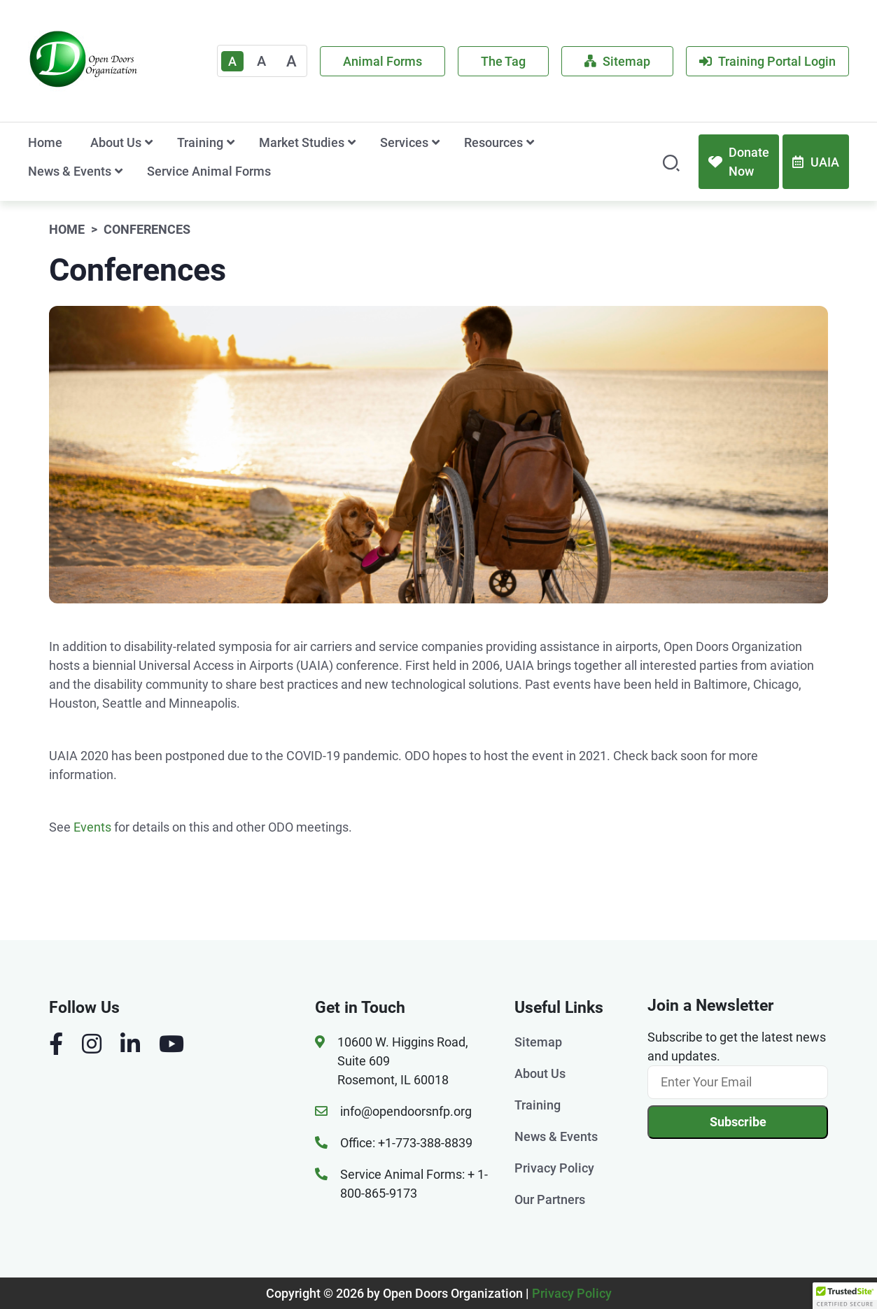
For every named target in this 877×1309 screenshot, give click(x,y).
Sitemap (617, 61)
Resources (493, 142)
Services (404, 142)
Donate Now (738, 161)
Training (200, 142)
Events (92, 827)
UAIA (815, 162)
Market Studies (301, 142)
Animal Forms (382, 61)
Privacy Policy (554, 1168)
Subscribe (738, 1121)
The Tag (503, 61)
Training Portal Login (767, 61)
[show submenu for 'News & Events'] (118, 171)
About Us (115, 142)
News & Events (69, 171)
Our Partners (549, 1199)
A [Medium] (261, 60)
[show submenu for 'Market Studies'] (352, 142)
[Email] (737, 1082)
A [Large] (291, 61)
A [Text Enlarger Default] (232, 61)
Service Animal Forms (209, 171)
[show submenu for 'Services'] (436, 142)
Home (45, 142)
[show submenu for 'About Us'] (149, 142)
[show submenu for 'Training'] (230, 142)
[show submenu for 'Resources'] (530, 142)
